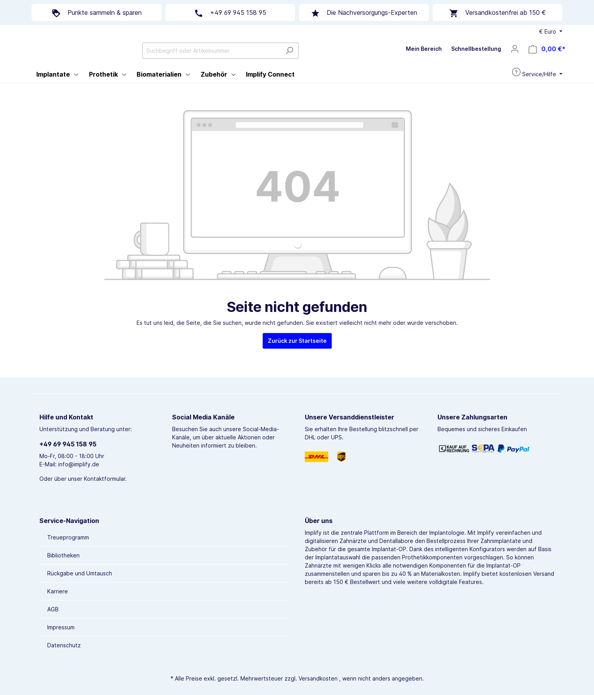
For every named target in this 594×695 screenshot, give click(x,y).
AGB (53, 609)
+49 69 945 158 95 (67, 444)
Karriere (57, 591)
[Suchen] (348, 61)
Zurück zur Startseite (297, 361)
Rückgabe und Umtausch (79, 573)
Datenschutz (64, 645)
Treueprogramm (68, 537)
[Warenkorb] (547, 59)
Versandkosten (318, 678)
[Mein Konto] (515, 59)
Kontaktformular (104, 478)
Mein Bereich (424, 59)
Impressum (61, 627)
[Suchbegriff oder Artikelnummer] (270, 61)
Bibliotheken (63, 555)
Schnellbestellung (476, 59)
